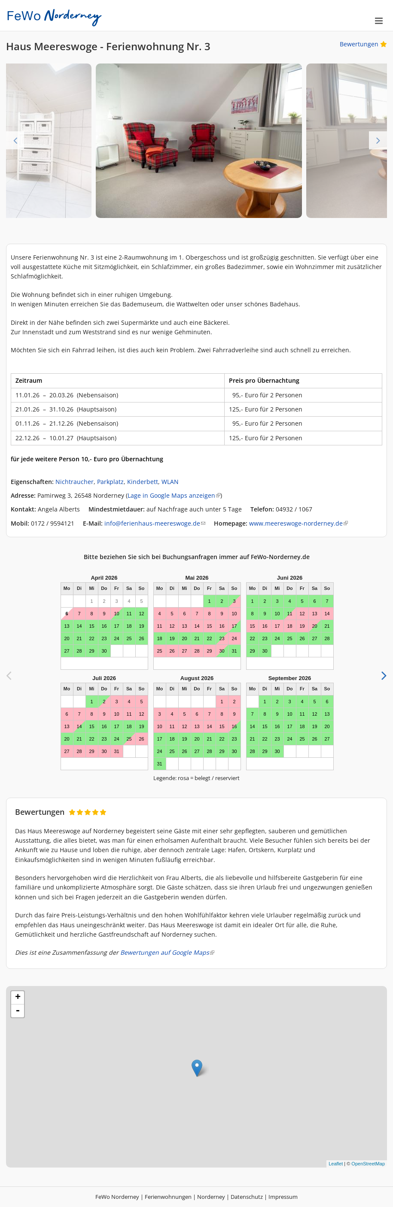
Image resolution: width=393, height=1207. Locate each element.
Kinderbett (142, 482)
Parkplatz (110, 482)
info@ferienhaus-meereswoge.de (154, 523)
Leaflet (336, 1163)
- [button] (18, 1010)
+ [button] (18, 997)
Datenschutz (247, 1197)
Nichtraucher (74, 482)
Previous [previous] (15, 140)
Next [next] (378, 140)
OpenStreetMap (368, 1163)
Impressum (283, 1197)
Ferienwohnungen (168, 1197)
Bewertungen (363, 44)
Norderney (211, 1197)
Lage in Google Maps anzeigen (174, 495)
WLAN (170, 482)
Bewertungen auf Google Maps (167, 952)
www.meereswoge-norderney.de (298, 523)
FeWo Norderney (117, 1197)
